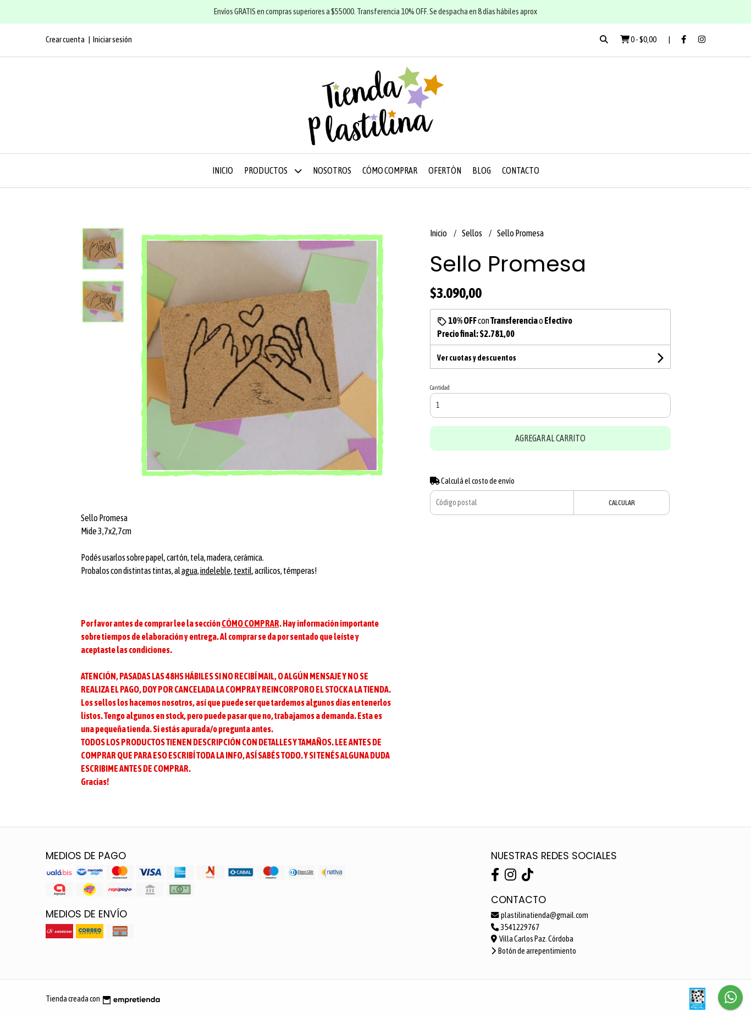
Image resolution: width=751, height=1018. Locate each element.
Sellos (472, 233)
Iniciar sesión (112, 39)
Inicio (222, 170)
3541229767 (515, 927)
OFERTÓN (444, 170)
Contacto (520, 170)
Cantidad (440, 387)
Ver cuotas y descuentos (476, 357)
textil (243, 571)
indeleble (215, 571)
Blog (481, 170)
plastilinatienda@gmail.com (539, 915)
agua (189, 571)
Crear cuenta (65, 39)
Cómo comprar (389, 170)
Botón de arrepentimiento (533, 951)
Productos (273, 170)
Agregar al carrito (550, 438)
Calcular (622, 503)
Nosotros (332, 170)
